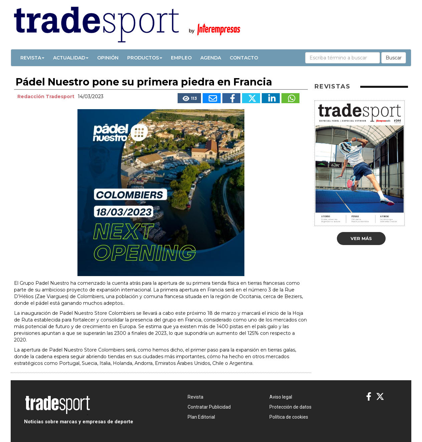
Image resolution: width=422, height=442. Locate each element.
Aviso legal (280, 397)
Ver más (361, 238)
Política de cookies (288, 417)
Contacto (244, 58)
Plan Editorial (201, 417)
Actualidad (70, 58)
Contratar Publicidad (209, 407)
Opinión (108, 58)
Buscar (394, 58)
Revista (32, 58)
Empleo (181, 58)
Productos (144, 58)
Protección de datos (290, 407)
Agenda (210, 58)
